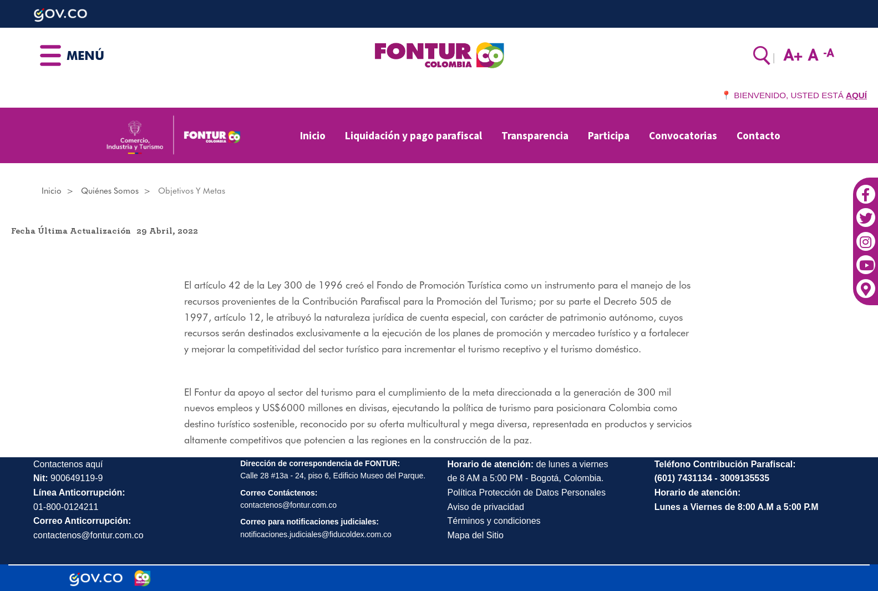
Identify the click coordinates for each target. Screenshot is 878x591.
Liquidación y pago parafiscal (413, 135)
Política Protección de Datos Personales (527, 492)
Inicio (313, 135)
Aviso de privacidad (486, 507)
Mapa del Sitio (476, 535)
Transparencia (535, 135)
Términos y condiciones (494, 521)
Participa (609, 135)
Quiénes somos (110, 191)
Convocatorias (683, 135)
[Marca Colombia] (142, 578)
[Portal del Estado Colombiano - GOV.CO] (96, 578)
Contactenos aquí (68, 464)
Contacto (758, 135)
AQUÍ (856, 95)
